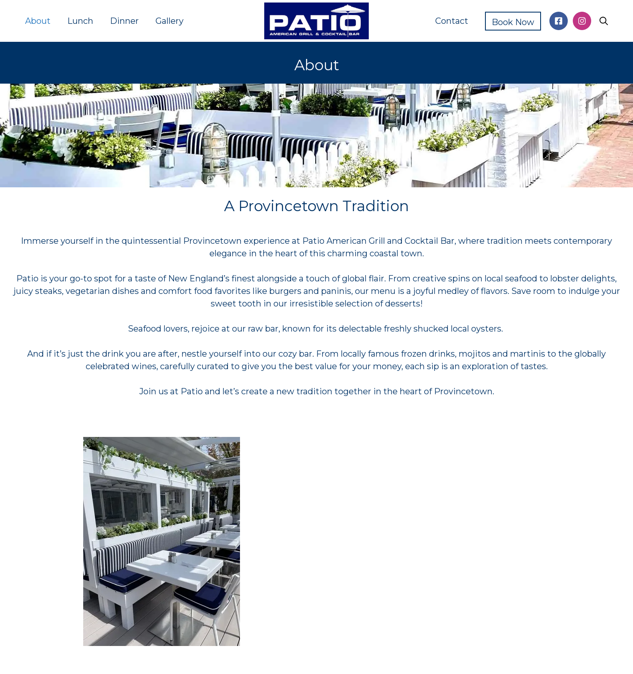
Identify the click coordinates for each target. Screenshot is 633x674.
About (38, 21)
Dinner (124, 21)
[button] (604, 21)
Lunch (80, 21)
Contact (451, 21)
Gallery (170, 21)
